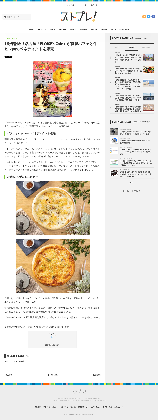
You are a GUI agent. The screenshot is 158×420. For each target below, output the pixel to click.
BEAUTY (73, 29)
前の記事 (8, 375)
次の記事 (97, 375)
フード (14, 361)
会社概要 (30, 407)
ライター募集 (112, 407)
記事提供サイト (84, 407)
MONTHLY (146, 47)
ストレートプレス (131, 189)
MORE (131, 181)
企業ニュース (125, 407)
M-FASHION (124, 29)
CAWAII (104, 29)
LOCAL (32, 29)
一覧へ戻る (52, 375)
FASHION (84, 29)
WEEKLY (132, 47)
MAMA (94, 29)
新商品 (21, 361)
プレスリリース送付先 (66, 407)
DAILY (117, 47)
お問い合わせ (98, 407)
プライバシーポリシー (46, 407)
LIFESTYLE (42, 29)
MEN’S (113, 29)
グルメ (7, 361)
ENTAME (62, 29)
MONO (53, 29)
